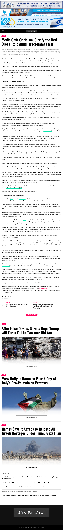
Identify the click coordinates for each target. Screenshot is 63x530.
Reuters (14, 85)
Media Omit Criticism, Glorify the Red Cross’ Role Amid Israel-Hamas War (29, 290)
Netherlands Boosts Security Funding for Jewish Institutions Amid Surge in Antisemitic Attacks (29, 495)
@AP (11, 180)
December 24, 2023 (32, 191)
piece (24, 220)
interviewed (22, 199)
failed (59, 250)
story (41, 163)
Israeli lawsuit (47, 131)
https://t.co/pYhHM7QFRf (14, 188)
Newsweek (54, 146)
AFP (3, 148)
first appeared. (43, 288)
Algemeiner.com (8, 292)
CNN (11, 199)
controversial (6, 266)
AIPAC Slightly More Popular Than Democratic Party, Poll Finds (19, 491)
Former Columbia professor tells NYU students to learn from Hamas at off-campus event (27, 487)
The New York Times (44, 146)
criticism (19, 227)
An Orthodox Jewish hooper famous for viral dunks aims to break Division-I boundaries (27, 483)
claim (15, 258)
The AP (4, 117)
